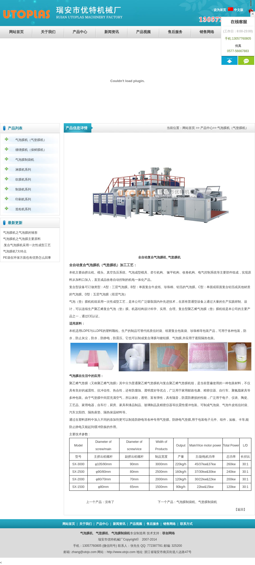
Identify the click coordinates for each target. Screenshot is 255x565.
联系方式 (186, 524)
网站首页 (16, 32)
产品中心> (207, 128)
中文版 (238, 10)
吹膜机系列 (23, 179)
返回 (240, 509)
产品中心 (80, 32)
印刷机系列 (23, 199)
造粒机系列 (23, 209)
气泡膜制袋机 (24, 160)
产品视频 (143, 32)
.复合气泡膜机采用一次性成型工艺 (27, 245)
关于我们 (48, 32)
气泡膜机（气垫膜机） (31, 140)
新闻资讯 (111, 32)
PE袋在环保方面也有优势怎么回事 (27, 257)
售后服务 (175, 32)
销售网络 (207, 32)
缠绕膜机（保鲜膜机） (31, 150)
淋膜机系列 (23, 169)
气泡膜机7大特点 (15, 251)
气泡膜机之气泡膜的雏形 (20, 232)
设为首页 (220, 10)
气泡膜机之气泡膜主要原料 (22, 239)
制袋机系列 (23, 189)
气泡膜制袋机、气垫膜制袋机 (196, 502)
